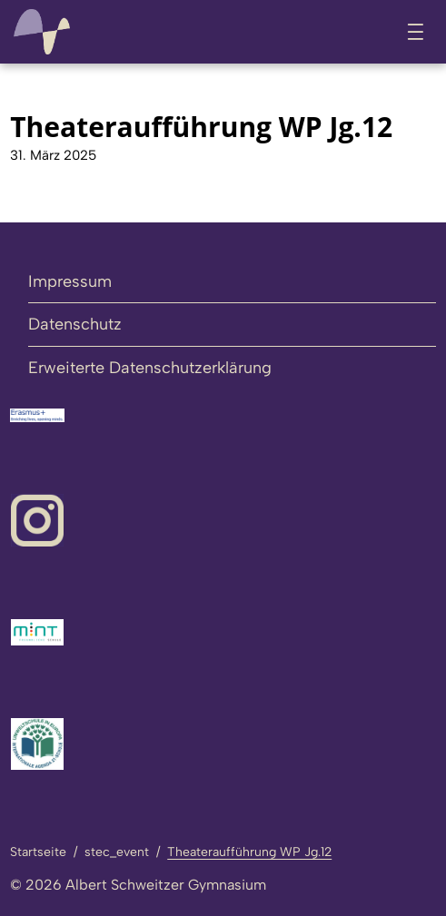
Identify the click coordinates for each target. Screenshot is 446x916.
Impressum (70, 281)
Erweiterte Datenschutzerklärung (150, 368)
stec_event (116, 852)
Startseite (38, 852)
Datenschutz (75, 324)
